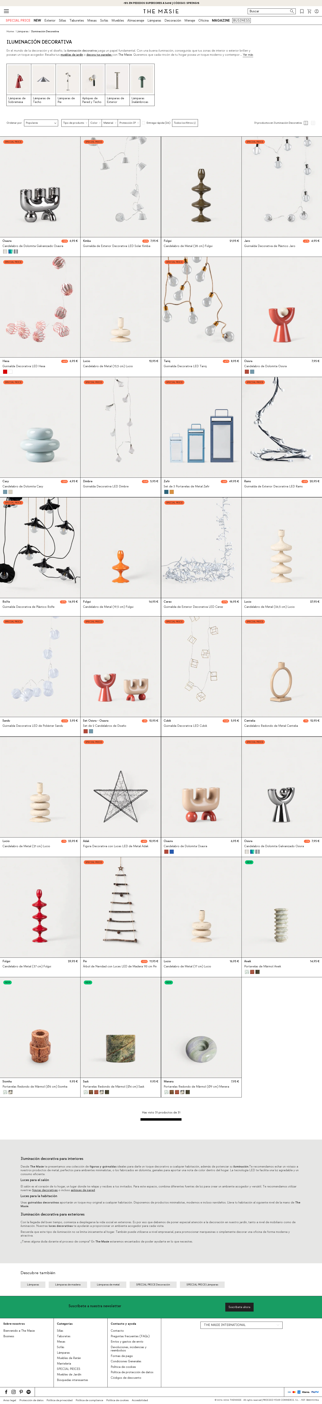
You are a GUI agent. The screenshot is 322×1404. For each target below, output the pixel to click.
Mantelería (64, 1364)
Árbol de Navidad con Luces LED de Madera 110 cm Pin (120, 966)
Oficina (203, 20)
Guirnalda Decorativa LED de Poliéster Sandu (32, 726)
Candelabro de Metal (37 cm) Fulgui (26, 966)
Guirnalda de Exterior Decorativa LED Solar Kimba (116, 246)
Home (10, 31)
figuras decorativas (45, 1190)
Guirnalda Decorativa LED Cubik (185, 726)
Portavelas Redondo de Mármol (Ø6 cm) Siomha (34, 1087)
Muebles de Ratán (69, 1358)
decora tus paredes (99, 55)
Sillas (62, 20)
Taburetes (76, 20)
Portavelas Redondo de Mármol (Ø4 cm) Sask (113, 1087)
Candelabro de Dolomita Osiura (265, 366)
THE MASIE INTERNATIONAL (225, 1325)
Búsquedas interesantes (72, 1380)
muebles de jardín (72, 55)
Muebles (118, 20)
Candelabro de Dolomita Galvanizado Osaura (32, 246)
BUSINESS (241, 20)
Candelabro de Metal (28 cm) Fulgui (188, 246)
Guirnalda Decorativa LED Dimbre (106, 487)
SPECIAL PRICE (18, 20)
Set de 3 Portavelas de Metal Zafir (186, 487)
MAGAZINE (221, 20)
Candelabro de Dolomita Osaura (185, 846)
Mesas (92, 20)
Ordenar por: (14, 123)
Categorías (64, 1324)
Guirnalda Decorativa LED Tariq (185, 366)
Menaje (189, 20)
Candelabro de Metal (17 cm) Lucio (187, 966)
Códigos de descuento (126, 1378)
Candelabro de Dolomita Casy (22, 487)
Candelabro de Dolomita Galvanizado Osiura (274, 846)
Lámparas (154, 20)
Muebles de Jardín (69, 1374)
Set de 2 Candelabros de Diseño (104, 726)
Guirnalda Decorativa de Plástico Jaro (269, 246)
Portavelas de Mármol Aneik (262, 966)
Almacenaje (135, 20)
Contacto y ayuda (123, 1324)
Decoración (172, 20)
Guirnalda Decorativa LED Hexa (23, 366)
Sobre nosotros (14, 1324)
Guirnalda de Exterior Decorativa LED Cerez (193, 607)
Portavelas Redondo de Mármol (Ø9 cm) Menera (196, 1087)
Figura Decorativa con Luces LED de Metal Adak (115, 846)
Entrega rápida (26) (158, 123)
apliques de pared (83, 1190)
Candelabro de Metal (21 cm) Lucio (26, 846)
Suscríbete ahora (239, 1307)
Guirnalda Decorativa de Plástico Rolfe (28, 607)
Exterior (49, 20)
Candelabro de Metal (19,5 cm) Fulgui (108, 607)
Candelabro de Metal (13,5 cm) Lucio (108, 366)
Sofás (104, 20)
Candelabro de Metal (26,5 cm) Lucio (269, 607)
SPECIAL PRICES (68, 1369)
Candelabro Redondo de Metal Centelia (271, 726)
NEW (37, 20)
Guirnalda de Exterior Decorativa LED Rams (273, 487)
